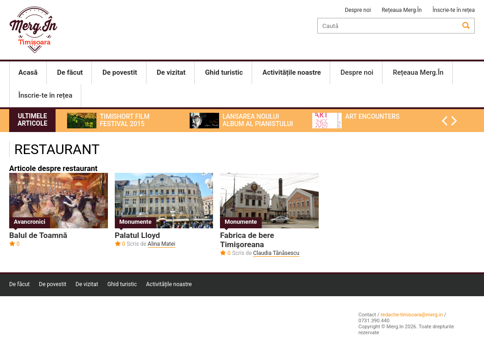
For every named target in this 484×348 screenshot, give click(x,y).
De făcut (19, 284)
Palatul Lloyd (137, 235)
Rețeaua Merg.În (402, 10)
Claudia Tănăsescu (276, 253)
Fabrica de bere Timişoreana (247, 240)
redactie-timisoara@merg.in (412, 315)
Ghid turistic (122, 284)
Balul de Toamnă (38, 235)
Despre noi (358, 10)
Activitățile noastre (169, 284)
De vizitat (87, 284)
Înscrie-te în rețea (454, 10)
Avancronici (29, 221)
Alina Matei (161, 244)
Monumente (135, 221)
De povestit (53, 284)
